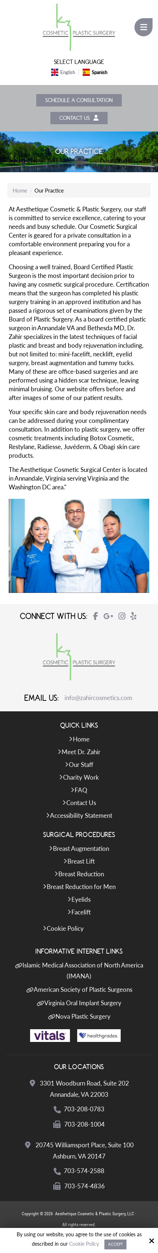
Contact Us (79, 119)
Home (20, 191)
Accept (115, 1244)
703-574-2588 (84, 1172)
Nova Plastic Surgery (83, 1017)
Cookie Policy (84, 1244)
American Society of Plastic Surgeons (83, 990)
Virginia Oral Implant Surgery (82, 1004)
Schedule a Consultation (79, 100)
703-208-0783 (84, 1110)
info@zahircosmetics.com (98, 699)
